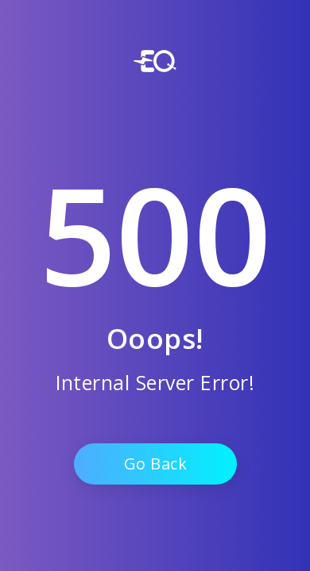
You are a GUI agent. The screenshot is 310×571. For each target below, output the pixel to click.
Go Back (155, 463)
